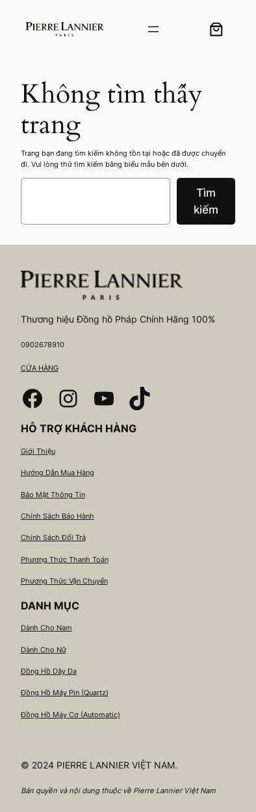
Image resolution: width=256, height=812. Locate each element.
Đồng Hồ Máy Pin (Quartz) (65, 692)
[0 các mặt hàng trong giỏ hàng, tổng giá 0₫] (216, 29)
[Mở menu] (153, 29)
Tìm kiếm (206, 201)
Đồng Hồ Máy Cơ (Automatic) (70, 714)
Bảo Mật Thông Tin (53, 494)
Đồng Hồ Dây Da (49, 671)
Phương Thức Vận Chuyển (64, 580)
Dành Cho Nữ (43, 649)
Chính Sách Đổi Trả (53, 537)
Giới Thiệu (38, 451)
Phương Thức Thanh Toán (65, 559)
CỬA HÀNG (39, 368)
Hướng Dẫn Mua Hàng (57, 472)
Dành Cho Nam (46, 627)
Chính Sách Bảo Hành (57, 516)
